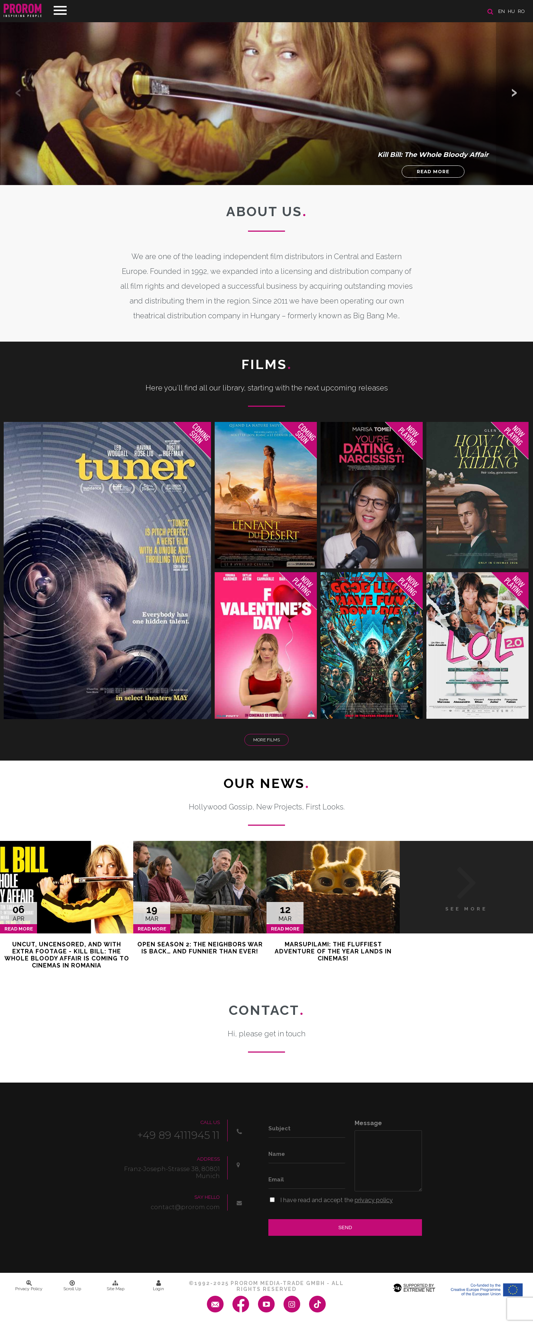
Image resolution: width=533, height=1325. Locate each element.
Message (368, 1123)
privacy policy (374, 1200)
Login (158, 1285)
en (501, 11)
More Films (266, 739)
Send (345, 1227)
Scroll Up (72, 1285)
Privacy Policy (29, 1285)
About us (266, 211)
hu (511, 11)
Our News (267, 783)
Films (266, 364)
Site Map (115, 1285)
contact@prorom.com (185, 1207)
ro (521, 11)
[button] (514, 92)
